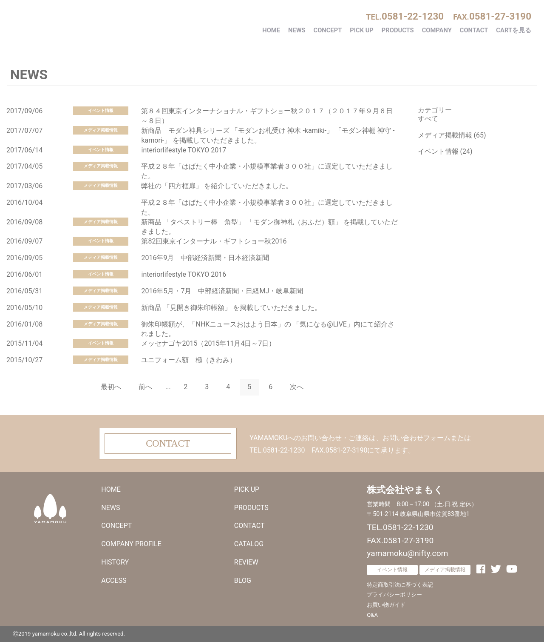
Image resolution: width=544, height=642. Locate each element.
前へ (145, 387)
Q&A (372, 615)
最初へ (111, 387)
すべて (428, 119)
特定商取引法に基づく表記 (400, 585)
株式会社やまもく (78, 22)
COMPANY (437, 30)
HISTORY (115, 562)
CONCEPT (328, 30)
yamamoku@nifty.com (407, 553)
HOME (271, 30)
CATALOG (249, 544)
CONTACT (474, 30)
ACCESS (113, 580)
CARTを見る (513, 30)
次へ (296, 387)
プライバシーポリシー (394, 594)
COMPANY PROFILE (131, 544)
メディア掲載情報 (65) (452, 135)
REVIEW (246, 562)
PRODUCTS (398, 30)
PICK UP (362, 30)
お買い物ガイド (386, 605)
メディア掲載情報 (101, 130)
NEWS (297, 30)
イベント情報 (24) (445, 151)
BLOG (242, 580)
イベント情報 (100, 110)
